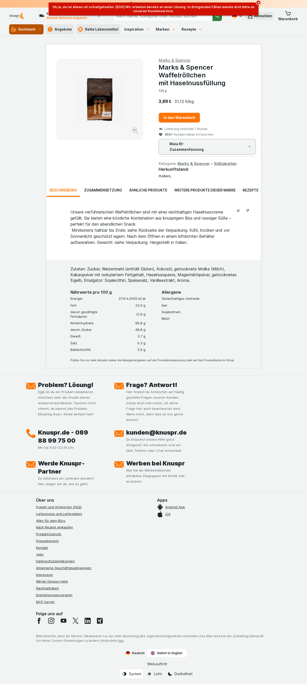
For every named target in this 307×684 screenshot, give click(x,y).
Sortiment (26, 29)
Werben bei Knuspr (155, 463)
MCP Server (45, 602)
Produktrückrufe (48, 534)
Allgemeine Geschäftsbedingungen (63, 568)
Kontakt (42, 548)
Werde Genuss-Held (52, 581)
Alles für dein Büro (50, 521)
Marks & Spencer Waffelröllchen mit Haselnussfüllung (192, 75)
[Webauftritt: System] (132, 674)
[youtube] (63, 621)
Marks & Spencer (194, 163)
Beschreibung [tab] (63, 190)
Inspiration (137, 29)
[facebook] (39, 621)
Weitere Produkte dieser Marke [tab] (205, 190)
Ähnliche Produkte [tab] (148, 190)
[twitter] (75, 621)
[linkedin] (88, 621)
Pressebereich (47, 541)
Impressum (44, 575)
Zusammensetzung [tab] (103, 190)
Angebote (60, 29)
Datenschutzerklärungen (55, 561)
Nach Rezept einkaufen (54, 527)
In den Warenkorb (179, 117)
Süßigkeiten (225, 163)
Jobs (40, 554)
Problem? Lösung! (65, 385)
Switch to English (166, 653)
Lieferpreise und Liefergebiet (59, 514)
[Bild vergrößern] (135, 131)
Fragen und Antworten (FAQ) (59, 507)
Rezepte (192, 29)
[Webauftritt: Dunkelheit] (180, 674)
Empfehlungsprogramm (54, 595)
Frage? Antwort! (151, 385)
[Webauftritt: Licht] (154, 674)
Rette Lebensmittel (98, 29)
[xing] (100, 621)
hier (121, 641)
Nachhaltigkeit (47, 588)
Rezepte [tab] (250, 190)
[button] (288, 16)
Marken (166, 29)
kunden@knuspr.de (156, 432)
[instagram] (51, 621)
